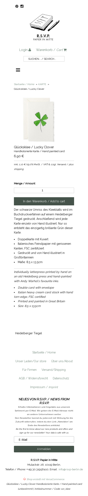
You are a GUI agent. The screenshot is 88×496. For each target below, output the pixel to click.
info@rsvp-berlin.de (71, 469)
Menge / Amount (24, 183)
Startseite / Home (44, 352)
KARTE (42, 84)
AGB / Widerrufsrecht (33, 378)
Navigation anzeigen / (18, 70)
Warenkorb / (51, 50)
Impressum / (44, 387)
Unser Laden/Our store (30, 361)
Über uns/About (62, 361)
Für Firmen (29, 369)
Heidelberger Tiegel (28, 333)
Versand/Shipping (54, 369)
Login (25, 50)
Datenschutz (61, 378)
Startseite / (24, 84)
